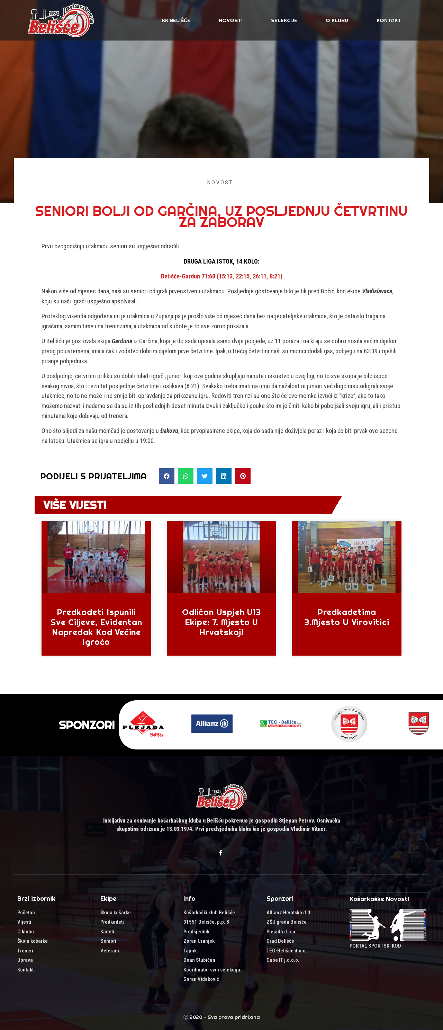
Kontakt (389, 20)
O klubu (337, 20)
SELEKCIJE (284, 20)
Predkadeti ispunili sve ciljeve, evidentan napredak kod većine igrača (96, 627)
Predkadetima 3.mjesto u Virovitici (346, 617)
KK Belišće (176, 20)
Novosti (231, 20)
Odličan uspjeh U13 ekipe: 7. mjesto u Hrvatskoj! (221, 622)
